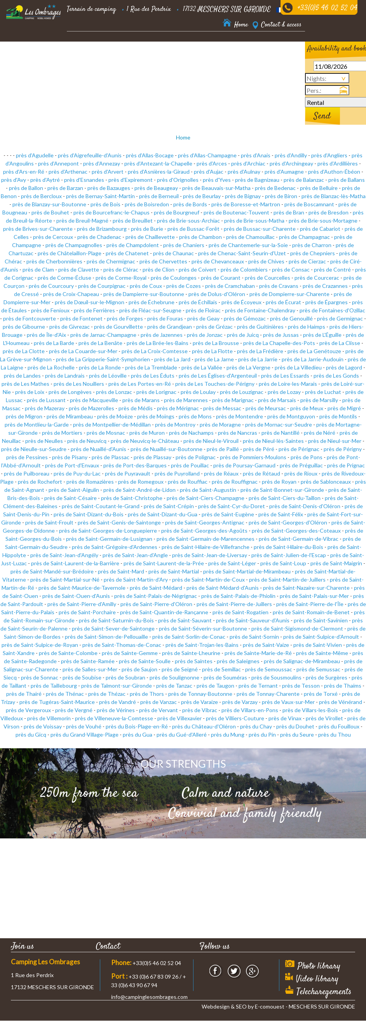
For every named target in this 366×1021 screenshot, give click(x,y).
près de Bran (289, 212)
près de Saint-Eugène (228, 514)
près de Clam (38, 269)
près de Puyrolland (177, 473)
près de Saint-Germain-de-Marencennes (205, 538)
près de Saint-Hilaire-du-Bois (288, 547)
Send (322, 116)
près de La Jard (172, 359)
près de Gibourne (24, 326)
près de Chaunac (173, 253)
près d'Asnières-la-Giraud (159, 171)
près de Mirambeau (70, 416)
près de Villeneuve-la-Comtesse (114, 718)
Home (183, 137)
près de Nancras (237, 432)
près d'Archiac (248, 163)
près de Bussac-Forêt (193, 228)
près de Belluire (319, 188)
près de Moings (155, 416)
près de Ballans (346, 179)
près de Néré (319, 432)
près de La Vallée (201, 367)
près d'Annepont (58, 163)
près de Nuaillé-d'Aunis (98, 449)
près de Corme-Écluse (64, 277)
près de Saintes (194, 661)
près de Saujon (139, 669)
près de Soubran (125, 677)
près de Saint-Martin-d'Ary (136, 579)
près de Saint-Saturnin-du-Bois (116, 620)
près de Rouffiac (187, 481)
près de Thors (147, 693)
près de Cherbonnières (54, 261)
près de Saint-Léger (232, 563)
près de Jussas (281, 334)
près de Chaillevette (150, 236)
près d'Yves (217, 179)
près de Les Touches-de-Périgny (214, 383)
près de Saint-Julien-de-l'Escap (288, 555)
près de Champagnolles (73, 245)
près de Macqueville (94, 400)
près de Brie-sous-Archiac (188, 220)
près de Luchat (323, 392)
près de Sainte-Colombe (68, 653)
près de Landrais (65, 375)
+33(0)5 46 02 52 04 (327, 8)
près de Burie (147, 228)
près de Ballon (26, 188)
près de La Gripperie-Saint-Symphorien (103, 359)
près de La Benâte (100, 343)
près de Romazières (90, 481)
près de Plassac (110, 457)
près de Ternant (258, 685)
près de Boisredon (147, 204)
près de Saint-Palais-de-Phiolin (238, 595)
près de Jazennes (162, 334)
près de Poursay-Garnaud (244, 465)
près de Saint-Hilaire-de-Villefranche (205, 547)
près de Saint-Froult (49, 522)
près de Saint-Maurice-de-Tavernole (81, 587)
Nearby (75, 66)
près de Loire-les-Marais (288, 383)
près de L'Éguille (322, 334)
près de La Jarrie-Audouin (312, 359)
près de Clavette (78, 269)
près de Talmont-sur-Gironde (116, 685)
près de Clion (158, 269)
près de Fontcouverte (29, 318)
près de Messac (222, 408)
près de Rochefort (40, 481)
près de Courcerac (317, 277)
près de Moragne (220, 424)
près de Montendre (239, 416)
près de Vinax (285, 718)
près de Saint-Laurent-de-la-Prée (164, 563)
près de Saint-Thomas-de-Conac (121, 644)
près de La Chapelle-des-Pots (279, 343)
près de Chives (266, 261)
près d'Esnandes (84, 179)
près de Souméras (225, 677)
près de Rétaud (261, 473)
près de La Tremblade (151, 367)
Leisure (208, 46)
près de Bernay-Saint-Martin (100, 196)
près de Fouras (165, 318)
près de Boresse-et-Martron (245, 204)
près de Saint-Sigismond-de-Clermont (297, 628)
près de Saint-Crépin (169, 506)
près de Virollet (324, 718)
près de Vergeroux (28, 710)
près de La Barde (54, 343)
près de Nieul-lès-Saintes (273, 440)
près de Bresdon (328, 212)
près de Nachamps (191, 432)
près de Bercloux (41, 196)
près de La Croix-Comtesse (155, 351)
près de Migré (344, 408)
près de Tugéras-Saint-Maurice (57, 702)
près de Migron (24, 416)
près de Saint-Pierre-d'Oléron (156, 604)
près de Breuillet (133, 220)
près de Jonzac (205, 334)
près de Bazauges (108, 188)
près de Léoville (108, 375)
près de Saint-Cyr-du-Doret (231, 506)
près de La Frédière (260, 351)
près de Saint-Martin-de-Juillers (287, 579)
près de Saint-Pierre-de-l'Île (309, 604)
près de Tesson (301, 685)
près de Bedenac (275, 188)
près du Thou (334, 734)
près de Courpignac (101, 285)
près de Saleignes (238, 661)
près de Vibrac (199, 710)
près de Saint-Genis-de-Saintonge (119, 522)
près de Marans (141, 400)
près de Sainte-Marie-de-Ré (258, 653)
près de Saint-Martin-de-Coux (208, 579)
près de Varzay (240, 702)
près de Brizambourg (102, 228)
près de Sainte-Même (322, 653)
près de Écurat (283, 302)
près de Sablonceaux (326, 481)
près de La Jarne (214, 359)
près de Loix (29, 392)
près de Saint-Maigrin (336, 563)
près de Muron (147, 432)
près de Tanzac (174, 685)
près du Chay (256, 726)
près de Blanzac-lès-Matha (334, 196)
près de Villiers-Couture (235, 718)
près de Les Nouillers (79, 383)
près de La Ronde (100, 367)
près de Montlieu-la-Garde (37, 424)
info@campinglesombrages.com (149, 996)
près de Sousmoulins (276, 677)
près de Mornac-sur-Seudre (278, 424)
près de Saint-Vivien (317, 644)
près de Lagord (344, 367)
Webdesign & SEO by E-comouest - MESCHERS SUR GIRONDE (278, 1006)
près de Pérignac (299, 449)
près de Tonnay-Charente (268, 693)
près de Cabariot (320, 228)
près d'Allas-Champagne (207, 155)
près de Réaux (221, 473)
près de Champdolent (132, 245)
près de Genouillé (291, 318)
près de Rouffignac (235, 481)
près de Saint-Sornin (254, 636)
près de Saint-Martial (173, 571)
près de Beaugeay (156, 188)
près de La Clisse (339, 343)
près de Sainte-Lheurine (191, 653)
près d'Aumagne (284, 171)
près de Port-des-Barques (135, 465)
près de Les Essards (285, 375)
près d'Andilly (291, 155)
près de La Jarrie (257, 359)
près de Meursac (266, 408)
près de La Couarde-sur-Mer (83, 351)
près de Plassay (152, 457)
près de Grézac (214, 326)
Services (241, 46)
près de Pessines (27, 457)
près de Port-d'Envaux (72, 465)
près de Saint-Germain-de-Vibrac (298, 538)
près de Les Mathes (25, 383)
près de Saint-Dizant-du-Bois (89, 514)
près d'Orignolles (178, 179)
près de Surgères (326, 677)
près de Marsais (277, 400)
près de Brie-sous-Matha (254, 220)
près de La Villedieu (298, 367)
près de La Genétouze (314, 351)
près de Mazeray (44, 408)
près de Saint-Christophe (131, 498)
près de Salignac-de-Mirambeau (302, 661)
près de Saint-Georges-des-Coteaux (296, 530)
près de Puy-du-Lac (77, 473)
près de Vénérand (340, 702)
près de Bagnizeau (257, 179)
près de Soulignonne (174, 677)
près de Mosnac (106, 432)
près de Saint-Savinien (321, 620)
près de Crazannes (325, 285)
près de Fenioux (50, 310)
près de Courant (221, 277)
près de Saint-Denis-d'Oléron (304, 506)
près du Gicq (31, 734)
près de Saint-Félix (280, 514)
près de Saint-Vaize (266, 644)
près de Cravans (278, 285)
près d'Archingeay (291, 163)
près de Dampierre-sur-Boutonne (143, 294)
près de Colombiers (244, 269)
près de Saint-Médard (156, 587)
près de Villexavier (179, 718)
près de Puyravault (127, 473)
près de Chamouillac (250, 236)
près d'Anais (255, 155)
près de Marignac (233, 400)
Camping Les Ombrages (45, 962)
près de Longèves (70, 392)
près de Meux (306, 408)
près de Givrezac (69, 326)
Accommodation (86, 46)
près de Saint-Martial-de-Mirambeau (247, 571)
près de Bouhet (50, 212)
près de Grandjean (169, 326)
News (104, 66)
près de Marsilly (319, 400)
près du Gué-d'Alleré (182, 734)
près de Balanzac (304, 179)
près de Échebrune (151, 302)
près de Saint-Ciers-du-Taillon (285, 498)
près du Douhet (295, 726)
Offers (273, 46)
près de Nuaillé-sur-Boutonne (166, 449)
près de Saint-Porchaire (87, 612)
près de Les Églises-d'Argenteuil (218, 375)
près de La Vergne (248, 367)
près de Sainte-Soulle (145, 661)
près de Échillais (198, 302)
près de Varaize (199, 702)
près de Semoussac (268, 669)
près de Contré (332, 269)
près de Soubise (82, 677)
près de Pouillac (190, 465)
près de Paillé (223, 449)
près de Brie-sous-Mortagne (323, 220)
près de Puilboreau (26, 473)
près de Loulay (198, 392)
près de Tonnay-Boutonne (200, 693)
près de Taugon (215, 685)
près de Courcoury (51, 285)
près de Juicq (243, 334)
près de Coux (146, 285)
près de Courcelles (267, 277)
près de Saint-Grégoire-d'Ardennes (114, 547)
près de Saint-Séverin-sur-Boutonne (203, 628)
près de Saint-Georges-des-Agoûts (204, 530)
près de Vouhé (83, 726)
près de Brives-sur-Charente (38, 228)
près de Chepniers (312, 253)
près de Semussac (318, 669)
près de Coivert (197, 269)
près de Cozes (183, 285)
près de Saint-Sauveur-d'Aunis (252, 620)
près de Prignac (346, 465)
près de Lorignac (156, 392)
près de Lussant (46, 400)
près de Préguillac (301, 465)
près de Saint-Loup (283, 563)
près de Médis (136, 408)
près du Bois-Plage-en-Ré (137, 726)
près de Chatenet (127, 253)
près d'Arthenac (68, 171)
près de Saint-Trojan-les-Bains (202, 644)
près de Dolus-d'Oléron (216, 294)
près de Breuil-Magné (82, 220)
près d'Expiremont (130, 179)
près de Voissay (43, 726)
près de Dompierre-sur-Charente (289, 294)
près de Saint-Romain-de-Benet (311, 612)
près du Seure (297, 734)
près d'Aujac (208, 171)
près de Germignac (340, 318)
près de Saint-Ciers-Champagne (205, 498)
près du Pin (262, 734)
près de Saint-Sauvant (185, 620)
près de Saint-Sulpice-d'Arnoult (321, 636)
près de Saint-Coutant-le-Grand (100, 506)
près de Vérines (116, 710)
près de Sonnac (39, 677)
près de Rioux (300, 473)
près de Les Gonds (336, 375)
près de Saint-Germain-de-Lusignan (109, 538)
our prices (173, 46)
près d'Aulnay (244, 171)
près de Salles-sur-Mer (90, 669)
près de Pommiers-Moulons (253, 457)
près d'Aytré (45, 179)
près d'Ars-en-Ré (23, 171)
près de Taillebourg (54, 685)
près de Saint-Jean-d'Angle (135, 555)
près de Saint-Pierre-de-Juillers (234, 604)
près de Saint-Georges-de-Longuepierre (108, 530)
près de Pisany (69, 457)
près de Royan (279, 481)
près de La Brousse (216, 343)
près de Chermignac (111, 261)
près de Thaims (342, 685)
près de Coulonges (174, 277)
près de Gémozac (245, 318)
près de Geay (203, 318)
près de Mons (195, 416)
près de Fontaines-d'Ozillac (332, 310)
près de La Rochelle (51, 367)
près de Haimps (306, 326)
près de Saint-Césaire (70, 498)
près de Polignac (196, 457)
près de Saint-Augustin (208, 489)
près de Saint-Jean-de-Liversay (209, 555)
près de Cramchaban (230, 285)
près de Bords (190, 204)
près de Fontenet (81, 318)
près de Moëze (115, 416)
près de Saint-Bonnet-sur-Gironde (282, 489)
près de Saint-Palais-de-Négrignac (155, 595)
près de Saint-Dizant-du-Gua (162, 514)
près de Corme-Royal (121, 277)
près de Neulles (44, 440)
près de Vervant (158, 710)
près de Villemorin (49, 718)
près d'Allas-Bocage (150, 155)
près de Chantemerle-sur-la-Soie (248, 245)
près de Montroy (175, 424)
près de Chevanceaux (218, 261)
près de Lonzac (114, 392)
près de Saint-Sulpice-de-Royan (40, 644)
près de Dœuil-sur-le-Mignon (89, 302)
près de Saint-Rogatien (240, 612)
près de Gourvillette (118, 326)
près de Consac (291, 269)
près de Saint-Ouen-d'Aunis (76, 595)
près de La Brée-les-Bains (157, 343)
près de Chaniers (183, 245)
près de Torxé (321, 693)
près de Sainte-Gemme (130, 653)
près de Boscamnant (309, 204)
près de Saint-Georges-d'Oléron (288, 522)
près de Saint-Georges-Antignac (204, 522)
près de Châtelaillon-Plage (69, 253)
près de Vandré (117, 702)
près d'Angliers (329, 155)
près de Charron (311, 245)
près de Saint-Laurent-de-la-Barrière (75, 563)
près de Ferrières (94, 310)
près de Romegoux (141, 481)
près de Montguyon (291, 416)
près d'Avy (13, 179)
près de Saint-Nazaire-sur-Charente (306, 587)
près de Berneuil (159, 196)
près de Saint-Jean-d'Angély (64, 555)
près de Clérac (120, 269)
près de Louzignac (241, 392)
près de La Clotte (24, 351)
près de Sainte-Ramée (88, 661)
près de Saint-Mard (121, 571)
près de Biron (281, 196)
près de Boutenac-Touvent (236, 212)
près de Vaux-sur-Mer (288, 702)
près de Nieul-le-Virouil (211, 440)
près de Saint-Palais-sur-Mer (314, 595)
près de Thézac (106, 693)
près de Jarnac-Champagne (103, 334)
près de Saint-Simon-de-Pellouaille (106, 636)
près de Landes (22, 375)
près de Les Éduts (152, 375)
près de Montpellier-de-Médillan (112, 424)
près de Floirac (203, 310)
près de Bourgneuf (176, 212)
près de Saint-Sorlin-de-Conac (188, 636)
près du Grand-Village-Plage (85, 734)
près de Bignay (243, 196)
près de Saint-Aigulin (74, 489)
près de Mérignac (178, 408)
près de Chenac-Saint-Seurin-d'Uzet (242, 253)
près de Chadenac (99, 236)
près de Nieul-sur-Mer (334, 440)
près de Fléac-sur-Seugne (150, 310)
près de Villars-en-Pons (249, 710)
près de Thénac (65, 693)
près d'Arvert (108, 171)
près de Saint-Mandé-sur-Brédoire (52, 571)
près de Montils (338, 416)
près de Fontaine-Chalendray (260, 310)
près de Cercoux (53, 236)
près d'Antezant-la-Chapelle (158, 163)
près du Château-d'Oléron (204, 726)
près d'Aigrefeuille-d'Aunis (90, 155)
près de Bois (105, 204)
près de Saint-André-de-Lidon (139, 489)
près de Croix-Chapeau (71, 294)
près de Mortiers (62, 432)
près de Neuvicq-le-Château (145, 440)
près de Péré (258, 449)
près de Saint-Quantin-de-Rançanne (164, 612)
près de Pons (306, 457)
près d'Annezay (101, 163)
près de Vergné (73, 710)
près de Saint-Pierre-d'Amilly (81, 604)
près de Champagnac (304, 236)
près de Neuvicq (86, 440)
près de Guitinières (260, 326)
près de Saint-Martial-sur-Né (64, 579)
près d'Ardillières (337, 163)
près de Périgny (343, 449)
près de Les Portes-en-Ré (139, 383)
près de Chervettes (163, 261)
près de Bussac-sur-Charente (260, 228)
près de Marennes (186, 400)
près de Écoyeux (241, 302)
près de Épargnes (326, 302)
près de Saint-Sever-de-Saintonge (113, 628)
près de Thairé (24, 693)
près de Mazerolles (91, 408)
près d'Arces (212, 163)
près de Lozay (284, 392)
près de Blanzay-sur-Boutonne (49, 204)
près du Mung (227, 734)
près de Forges (125, 318)
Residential (133, 46)
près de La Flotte (212, 351)
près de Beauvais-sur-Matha (216, 188)
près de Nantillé (280, 432)
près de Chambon (200, 236)
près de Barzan (65, 188)
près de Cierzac (307, 261)
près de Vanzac (158, 702)
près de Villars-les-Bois (310, 710)
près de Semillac (221, 669)
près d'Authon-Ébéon (334, 171)
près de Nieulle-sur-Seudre (33, 449)
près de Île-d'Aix (46, 334)
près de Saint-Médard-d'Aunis (222, 587)
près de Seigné (180, 669)
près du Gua (137, 734)
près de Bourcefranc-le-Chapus (111, 212)
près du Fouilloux (339, 726)
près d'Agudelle (35, 155)
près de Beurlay (202, 196)
